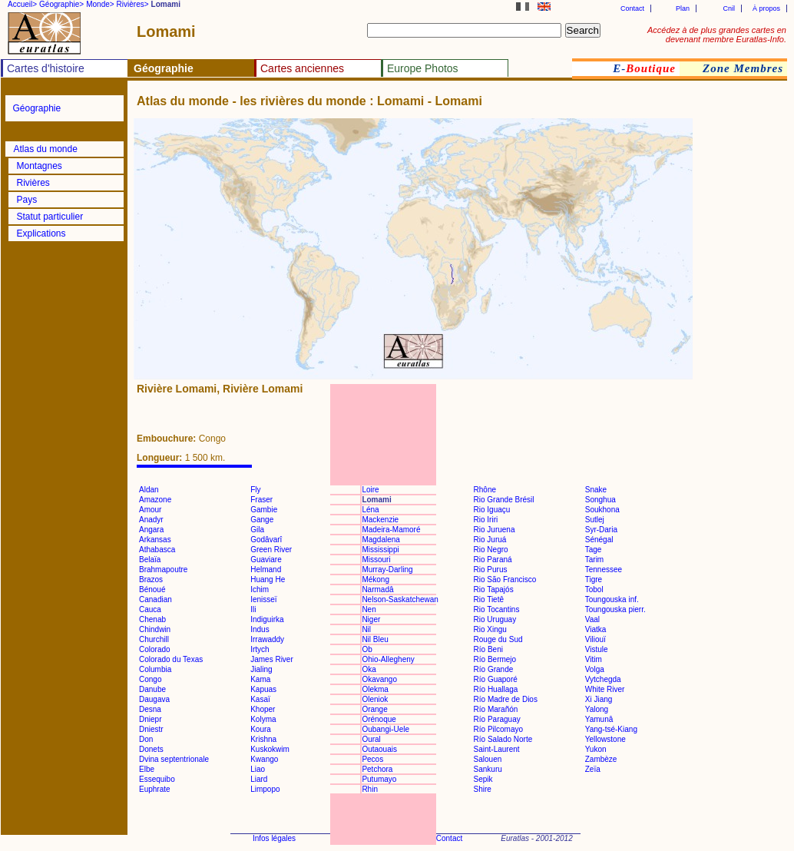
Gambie (263, 509)
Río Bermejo (495, 659)
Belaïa (149, 559)
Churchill (154, 639)
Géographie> (61, 4)
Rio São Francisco (505, 579)
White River (605, 689)
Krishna (263, 739)
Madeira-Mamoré (391, 529)
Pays (27, 199)
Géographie (37, 108)
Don (146, 739)
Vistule (596, 649)
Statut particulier (50, 216)
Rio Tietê (489, 599)
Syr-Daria (601, 529)
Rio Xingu (490, 629)
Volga (594, 669)
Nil (366, 629)
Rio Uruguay (495, 619)
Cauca (150, 609)
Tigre (593, 579)
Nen (368, 609)
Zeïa (592, 769)
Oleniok (375, 699)
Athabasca (157, 549)
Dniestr (151, 729)
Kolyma (263, 719)
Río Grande (494, 669)
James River (271, 659)
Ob (367, 649)
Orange (374, 709)
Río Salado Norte (503, 739)
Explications (41, 233)
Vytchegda (603, 679)
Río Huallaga (496, 689)
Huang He (267, 579)
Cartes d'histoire (45, 68)
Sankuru (488, 769)
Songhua (600, 499)
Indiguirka (266, 619)
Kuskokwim (269, 749)
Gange (261, 519)
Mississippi (380, 549)
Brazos (151, 579)
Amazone (155, 499)
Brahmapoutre (163, 569)
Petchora (377, 769)
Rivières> (133, 4)
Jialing (261, 669)
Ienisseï (263, 599)
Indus (259, 629)
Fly (255, 489)
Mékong (375, 579)
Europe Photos (422, 68)
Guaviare (266, 559)
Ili (253, 609)
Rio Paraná (493, 559)
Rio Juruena (494, 529)
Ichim (259, 589)
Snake (596, 489)
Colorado (154, 649)
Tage (593, 549)
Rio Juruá (490, 539)
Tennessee (603, 569)
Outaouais (379, 749)
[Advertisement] (740, 348)
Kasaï (260, 699)
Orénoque (378, 719)
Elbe (146, 769)
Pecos (372, 759)
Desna (150, 709)
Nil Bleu (375, 639)
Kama (260, 679)
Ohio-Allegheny (388, 659)
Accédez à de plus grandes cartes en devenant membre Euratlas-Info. (716, 34)
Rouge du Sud (498, 639)
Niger (371, 619)
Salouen (488, 759)
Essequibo (157, 779)
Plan (683, 8)
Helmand (265, 569)
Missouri (376, 559)
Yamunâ (599, 719)
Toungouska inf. (612, 599)
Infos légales (274, 838)
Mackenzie (380, 519)
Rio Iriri (486, 519)
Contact (632, 8)
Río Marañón (496, 709)
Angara (151, 529)
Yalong (596, 709)
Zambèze (601, 759)
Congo (150, 679)
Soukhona (602, 509)
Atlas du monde (46, 149)
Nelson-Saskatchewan (400, 599)
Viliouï (595, 639)
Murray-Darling (387, 569)
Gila (257, 529)
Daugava (154, 699)
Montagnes (39, 166)
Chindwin (154, 629)
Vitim (593, 659)
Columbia (155, 669)
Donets (151, 749)
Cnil (729, 8)
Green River (271, 549)
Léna (370, 509)
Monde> (100, 4)
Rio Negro (491, 549)
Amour (150, 509)
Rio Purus (491, 569)
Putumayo (379, 779)
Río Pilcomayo (498, 729)
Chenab (152, 619)
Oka (368, 669)
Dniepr (150, 719)
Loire (370, 489)
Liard (258, 779)
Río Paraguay (497, 719)
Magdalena (380, 539)
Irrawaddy (267, 639)
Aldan (149, 489)
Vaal (592, 619)
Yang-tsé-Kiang (611, 729)
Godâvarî (266, 539)
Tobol (594, 589)
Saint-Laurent (497, 749)
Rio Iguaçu (492, 509)
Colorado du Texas (171, 659)
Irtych (259, 649)
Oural (371, 739)
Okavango (379, 679)
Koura (260, 729)
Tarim (594, 559)
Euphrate (154, 789)
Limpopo (265, 789)
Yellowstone (605, 739)
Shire (482, 789)
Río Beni (488, 649)
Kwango (264, 759)
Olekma (375, 689)
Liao (257, 769)
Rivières (33, 182)
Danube (152, 689)
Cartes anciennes (302, 68)
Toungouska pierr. (615, 609)
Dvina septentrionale (174, 759)
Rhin (370, 789)
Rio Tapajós (494, 589)
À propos (766, 8)
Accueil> (22, 4)
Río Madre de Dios (506, 699)
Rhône (485, 489)
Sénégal (599, 539)
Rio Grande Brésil (504, 499)
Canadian (155, 599)
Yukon (596, 749)
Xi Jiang (599, 699)
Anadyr (151, 519)
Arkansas (155, 539)
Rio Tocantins (497, 609)
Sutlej (594, 519)
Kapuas (263, 689)
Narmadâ (377, 589)
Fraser (261, 499)
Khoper (262, 709)
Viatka (596, 629)
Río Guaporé (496, 679)
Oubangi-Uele (385, 729)
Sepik (483, 779)
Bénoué (152, 589)
